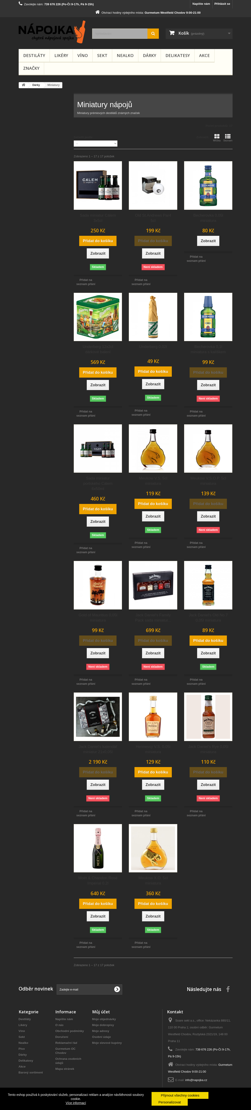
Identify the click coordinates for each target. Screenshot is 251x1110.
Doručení (61, 1037)
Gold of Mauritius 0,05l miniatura (98, 617)
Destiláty (34, 55)
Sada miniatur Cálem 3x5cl (98, 218)
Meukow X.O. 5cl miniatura (153, 880)
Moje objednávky (104, 1019)
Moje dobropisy (103, 1025)
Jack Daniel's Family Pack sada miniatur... (153, 617)
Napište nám (201, 3)
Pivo (22, 1048)
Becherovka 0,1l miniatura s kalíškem (208, 349)
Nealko (125, 55)
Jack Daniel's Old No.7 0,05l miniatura (208, 617)
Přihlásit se (222, 3)
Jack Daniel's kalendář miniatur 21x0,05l (98, 749)
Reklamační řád (66, 1043)
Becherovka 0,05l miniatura (208, 218)
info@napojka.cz (196, 1080)
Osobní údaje (101, 1037)
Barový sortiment (31, 1072)
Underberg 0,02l (153, 347)
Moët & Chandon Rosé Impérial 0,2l (97, 880)
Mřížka (217, 138)
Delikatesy (177, 55)
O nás (59, 1025)
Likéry (61, 55)
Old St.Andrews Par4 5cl (153, 218)
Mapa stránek (64, 1069)
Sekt (102, 55)
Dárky (149, 55)
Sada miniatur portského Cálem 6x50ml (98, 483)
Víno (82, 55)
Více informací (76, 1103)
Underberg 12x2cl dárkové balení (98, 349)
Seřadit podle (83, 137)
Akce (204, 55)
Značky (31, 68)
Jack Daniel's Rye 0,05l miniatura (208, 749)
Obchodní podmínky (69, 1031)
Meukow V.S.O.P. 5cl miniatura (208, 481)
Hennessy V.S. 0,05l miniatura (153, 749)
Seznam (227, 138)
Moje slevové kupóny (107, 1043)
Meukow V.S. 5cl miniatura (153, 481)
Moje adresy (100, 1031)
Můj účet (101, 1011)
